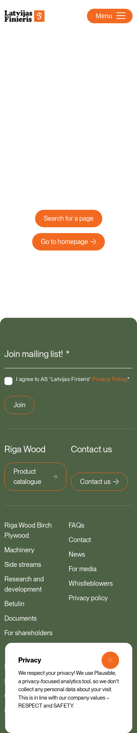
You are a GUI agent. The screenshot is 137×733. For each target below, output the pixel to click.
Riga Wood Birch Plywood (28, 530)
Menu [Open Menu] (110, 16)
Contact (80, 540)
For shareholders (28, 633)
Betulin (14, 604)
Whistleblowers (91, 583)
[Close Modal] (110, 660)
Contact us (99, 481)
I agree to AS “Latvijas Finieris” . (73, 379)
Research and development (24, 584)
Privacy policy (88, 598)
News (77, 554)
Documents (20, 618)
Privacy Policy (109, 379)
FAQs (76, 525)
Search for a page (69, 218)
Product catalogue (35, 476)
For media (82, 569)
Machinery (19, 550)
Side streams (22, 564)
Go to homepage (68, 241)
